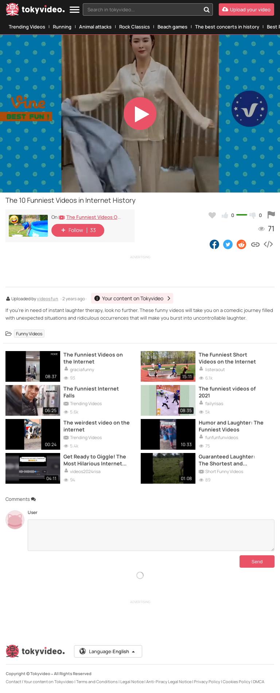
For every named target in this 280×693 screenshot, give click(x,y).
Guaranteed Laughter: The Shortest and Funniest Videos (227, 460)
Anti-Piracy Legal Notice (168, 681)
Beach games (172, 26)
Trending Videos (27, 26)
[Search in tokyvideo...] (207, 9)
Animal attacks (95, 26)
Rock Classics (134, 26)
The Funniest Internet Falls (91, 392)
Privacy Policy (207, 681)
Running (62, 26)
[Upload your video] (246, 9)
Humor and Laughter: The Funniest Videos (231, 426)
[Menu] (74, 10)
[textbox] (141, 9)
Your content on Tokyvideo (49, 681)
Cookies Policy (236, 681)
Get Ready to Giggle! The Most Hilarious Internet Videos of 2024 (94, 460)
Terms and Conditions (97, 681)
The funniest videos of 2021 (227, 392)
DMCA (258, 681)
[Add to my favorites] (212, 215)
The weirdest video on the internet (96, 426)
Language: (107, 651)
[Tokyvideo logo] (35, 11)
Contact (13, 681)
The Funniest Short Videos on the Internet (227, 358)
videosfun (47, 299)
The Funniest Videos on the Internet (93, 358)
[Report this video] (271, 215)
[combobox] (148, 9)
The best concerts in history (227, 26)
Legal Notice (132, 681)
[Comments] (151, 535)
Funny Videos (29, 334)
